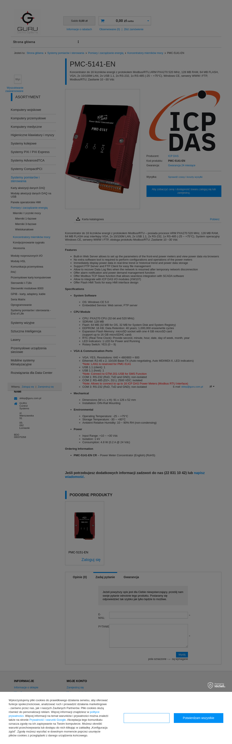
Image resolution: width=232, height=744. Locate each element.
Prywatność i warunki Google (47, 719)
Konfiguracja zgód (146, 718)
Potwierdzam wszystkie (198, 718)
